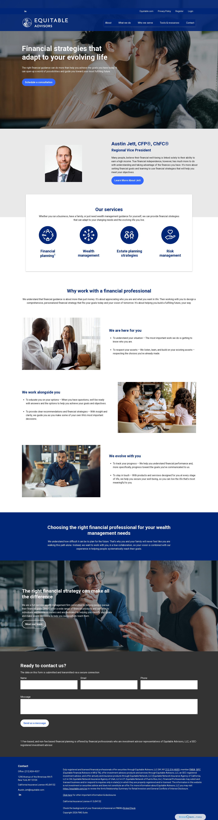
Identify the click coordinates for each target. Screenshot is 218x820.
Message (25, 696)
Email (83, 678)
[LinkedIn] (25, 3)
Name (23, 678)
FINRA (192, 769)
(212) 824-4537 (32, 771)
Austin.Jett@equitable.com (31, 790)
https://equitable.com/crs (75, 788)
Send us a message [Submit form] (34, 723)
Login (190, 3)
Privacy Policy (164, 3)
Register (179, 3)
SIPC (198, 769)
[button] (108, 14)
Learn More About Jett (127, 180)
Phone (143, 678)
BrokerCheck (129, 808)
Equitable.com (146, 3)
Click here (67, 795)
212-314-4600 (172, 769)
